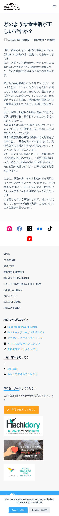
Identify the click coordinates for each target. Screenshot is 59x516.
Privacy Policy (12, 308)
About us (9, 266)
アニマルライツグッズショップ (25, 337)
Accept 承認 (18, 510)
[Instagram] (9, 228)
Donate (10, 260)
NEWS (7, 254)
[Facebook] (19, 228)
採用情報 (12, 369)
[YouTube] (29, 238)
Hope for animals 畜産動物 (22, 326)
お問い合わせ (10, 296)
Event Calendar (13, 290)
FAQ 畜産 (51, 40)
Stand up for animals (16, 278)
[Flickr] (39, 228)
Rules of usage (12, 302)
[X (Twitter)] (29, 228)
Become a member (14, 272)
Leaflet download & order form (22, 284)
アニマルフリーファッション (23, 343)
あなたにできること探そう (22, 374)
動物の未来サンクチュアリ (22, 349)
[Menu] (54, 6)
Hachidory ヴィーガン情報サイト (26, 332)
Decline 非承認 (39, 510)
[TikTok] (49, 228)
